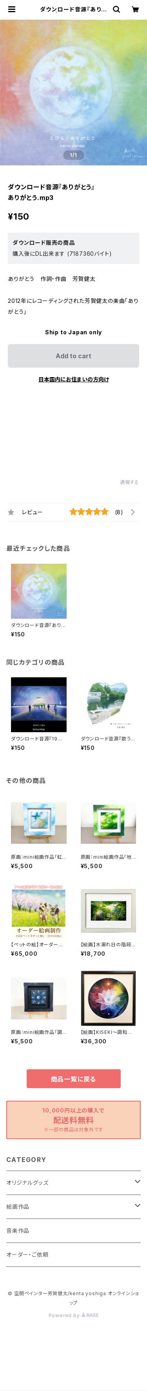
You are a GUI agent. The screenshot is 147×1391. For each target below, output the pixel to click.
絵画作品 (17, 1206)
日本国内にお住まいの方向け (73, 379)
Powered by (74, 1315)
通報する (129, 482)
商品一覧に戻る (73, 1079)
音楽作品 (17, 1230)
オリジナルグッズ (27, 1182)
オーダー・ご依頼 (27, 1254)
